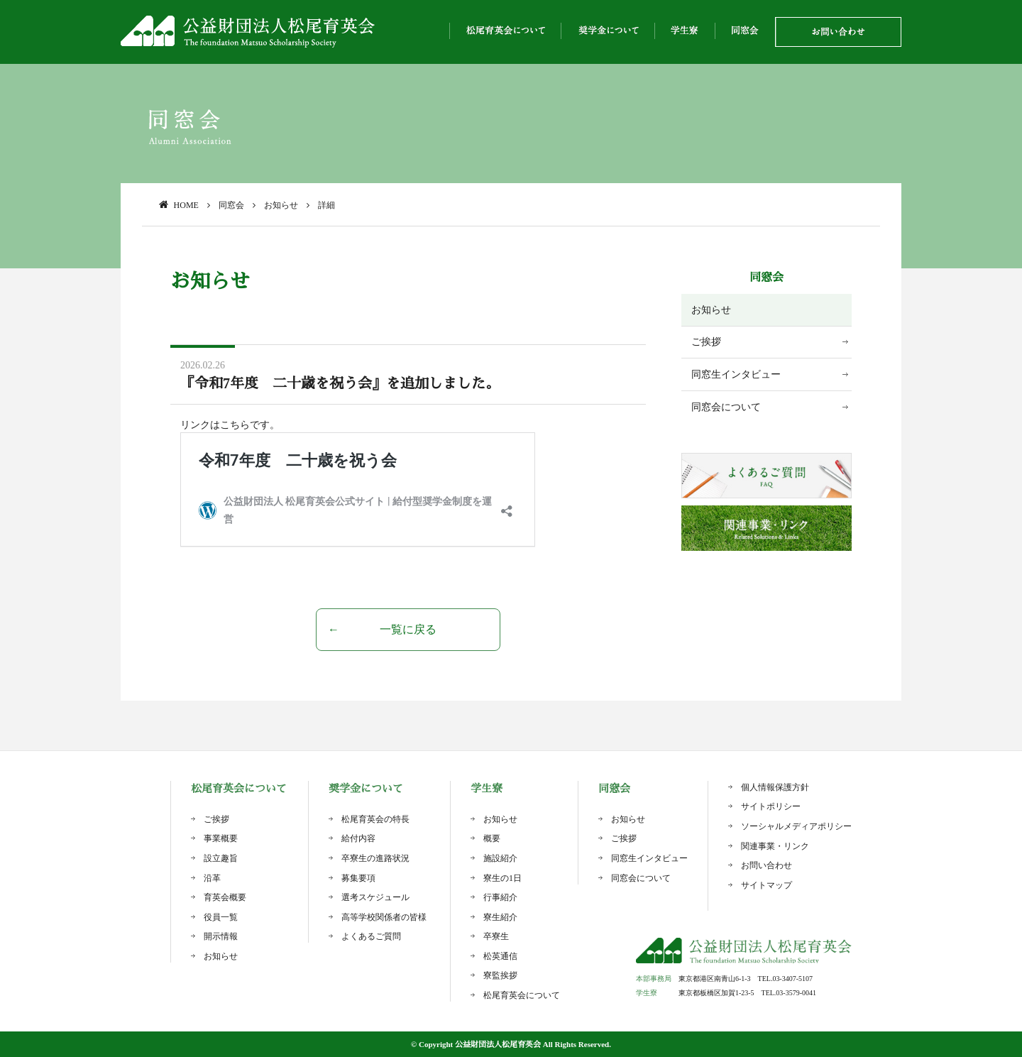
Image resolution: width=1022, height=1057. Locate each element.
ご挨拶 (706, 341)
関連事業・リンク (775, 846)
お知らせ (711, 310)
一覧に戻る (408, 629)
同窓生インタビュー (736, 374)
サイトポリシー (771, 806)
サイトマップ (766, 885)
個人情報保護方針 (775, 787)
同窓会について (726, 407)
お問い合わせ (766, 865)
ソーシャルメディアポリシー (796, 826)
